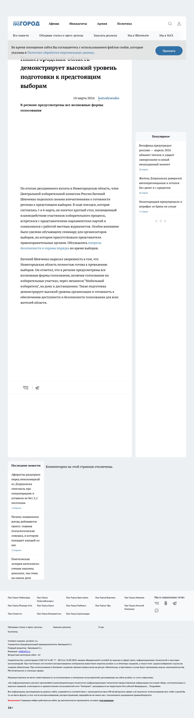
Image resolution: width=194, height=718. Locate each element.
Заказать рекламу (105, 35)
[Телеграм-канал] (174, 603)
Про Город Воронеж (105, 597)
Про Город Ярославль (77, 597)
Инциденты (78, 23)
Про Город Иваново (134, 597)
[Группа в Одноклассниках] (165, 603)
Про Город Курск (45, 605)
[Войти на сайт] (179, 23)
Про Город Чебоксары (19, 597)
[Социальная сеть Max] (156, 610)
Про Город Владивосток (49, 613)
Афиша (54, 23)
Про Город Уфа (102, 605)
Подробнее (154, 686)
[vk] (26, 387)
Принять (169, 51)
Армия (102, 23)
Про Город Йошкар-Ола (20, 605)
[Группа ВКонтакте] (156, 603)
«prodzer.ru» (31, 640)
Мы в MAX (166, 35)
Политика (124, 23)
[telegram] (38, 387)
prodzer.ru (111, 663)
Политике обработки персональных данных (60, 52)
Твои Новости (15, 613)
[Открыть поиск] (170, 23)
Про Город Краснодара (77, 613)
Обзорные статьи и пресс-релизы (61, 35)
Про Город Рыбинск (76, 605)
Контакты (13, 631)
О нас (101, 627)
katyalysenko (108, 98)
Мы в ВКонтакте (138, 35)
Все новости (21, 35)
